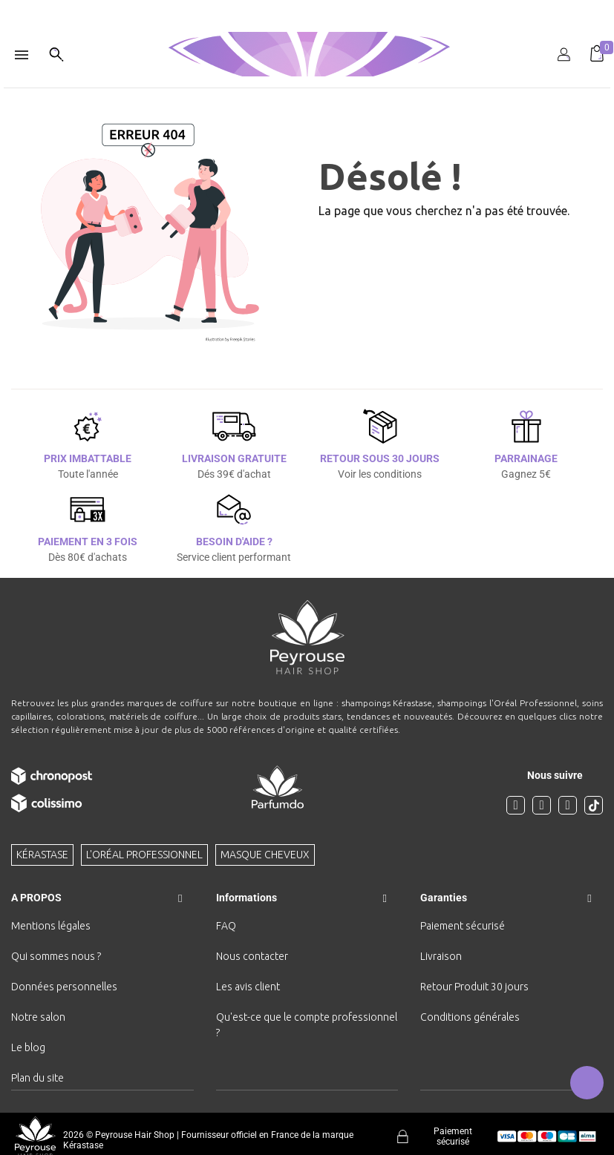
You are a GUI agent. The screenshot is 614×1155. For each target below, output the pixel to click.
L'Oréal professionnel (144, 855)
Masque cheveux (265, 855)
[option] (307, 6)
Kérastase (42, 855)
